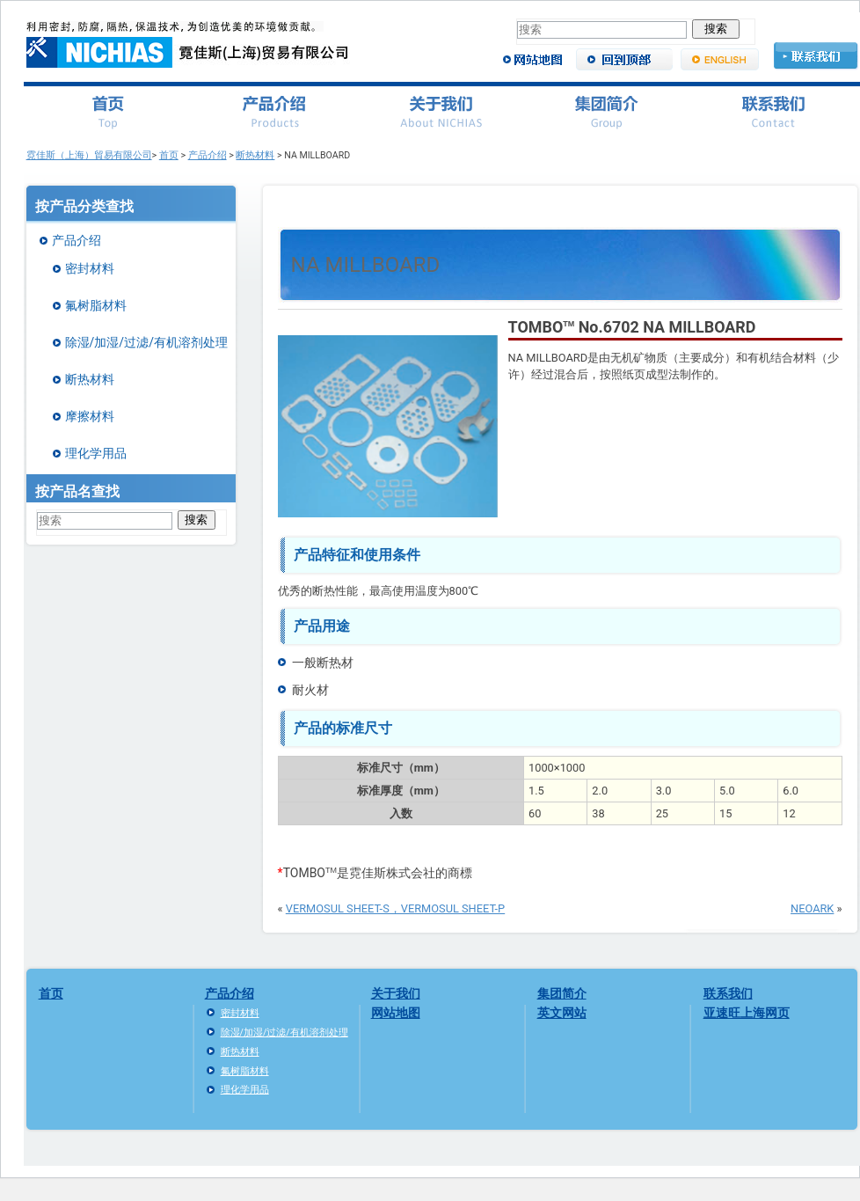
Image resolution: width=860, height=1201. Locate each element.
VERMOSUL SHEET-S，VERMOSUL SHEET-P (395, 908)
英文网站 (562, 1013)
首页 (169, 155)
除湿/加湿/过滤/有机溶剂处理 (146, 342)
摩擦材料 (89, 416)
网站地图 (395, 1013)
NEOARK (812, 908)
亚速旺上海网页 (746, 1013)
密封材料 (89, 268)
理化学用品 (96, 453)
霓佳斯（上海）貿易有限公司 (89, 155)
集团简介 (562, 993)
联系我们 (728, 993)
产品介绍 (207, 155)
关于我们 (395, 993)
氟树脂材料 (96, 305)
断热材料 (255, 155)
